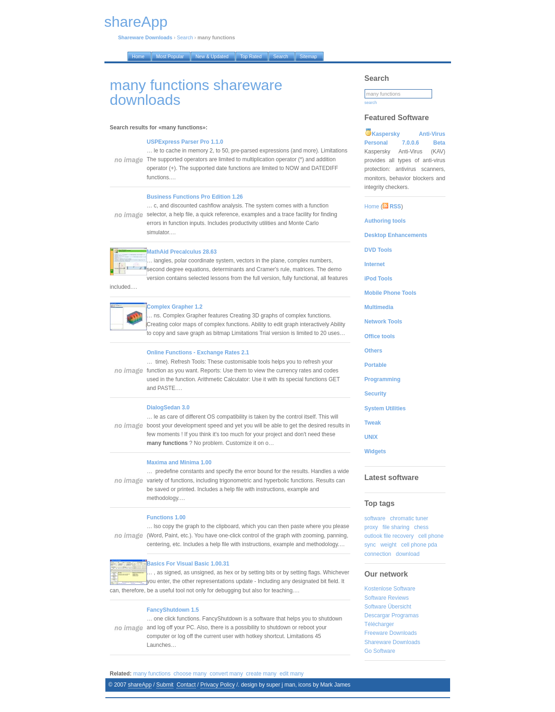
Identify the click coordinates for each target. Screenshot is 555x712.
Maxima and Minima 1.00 (179, 462)
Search (185, 37)
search (371, 102)
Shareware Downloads (393, 642)
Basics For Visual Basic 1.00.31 (188, 563)
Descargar (377, 615)
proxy (371, 527)
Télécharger (379, 624)
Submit (164, 685)
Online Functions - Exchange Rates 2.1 (198, 352)
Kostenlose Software (390, 588)
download (408, 554)
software (375, 518)
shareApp (140, 685)
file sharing (396, 527)
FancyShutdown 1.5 (173, 610)
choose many (190, 673)
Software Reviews (387, 598)
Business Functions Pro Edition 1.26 (195, 197)
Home (372, 206)
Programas (405, 615)
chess (421, 527)
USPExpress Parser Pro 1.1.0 (185, 142)
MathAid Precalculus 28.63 (182, 252)
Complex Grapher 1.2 (175, 307)
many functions (152, 673)
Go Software (380, 651)
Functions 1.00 (166, 517)
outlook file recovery (389, 536)
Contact (186, 685)
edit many (292, 673)
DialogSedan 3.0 (168, 407)
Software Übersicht (388, 606)
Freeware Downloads (391, 633)
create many (261, 673)
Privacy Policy (218, 685)
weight (388, 545)
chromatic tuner (409, 518)
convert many (226, 673)
